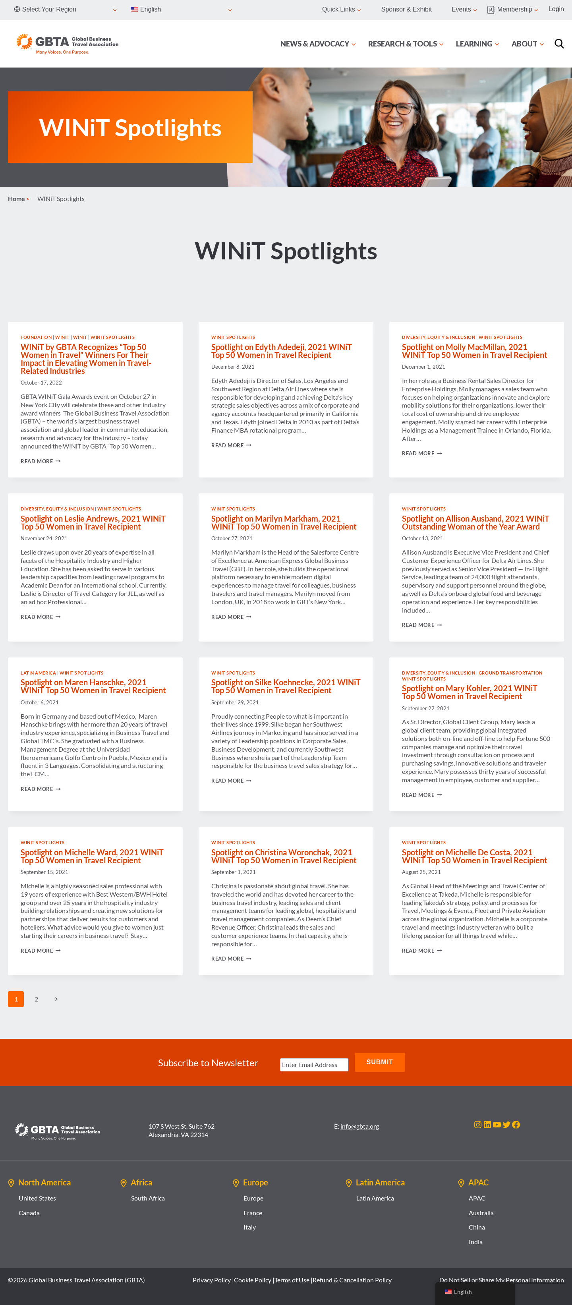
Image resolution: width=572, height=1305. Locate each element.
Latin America (38, 672)
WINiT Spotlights (113, 337)
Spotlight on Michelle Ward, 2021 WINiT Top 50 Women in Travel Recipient (92, 856)
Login (556, 9)
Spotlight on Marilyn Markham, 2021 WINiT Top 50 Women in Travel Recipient (284, 522)
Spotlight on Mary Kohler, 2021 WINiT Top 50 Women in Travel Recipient (469, 692)
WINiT (62, 337)
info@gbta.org (359, 1125)
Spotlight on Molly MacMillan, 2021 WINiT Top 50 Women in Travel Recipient (474, 351)
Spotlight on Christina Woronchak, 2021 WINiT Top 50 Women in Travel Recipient (284, 856)
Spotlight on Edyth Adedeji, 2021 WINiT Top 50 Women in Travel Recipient (281, 351)
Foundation (36, 337)
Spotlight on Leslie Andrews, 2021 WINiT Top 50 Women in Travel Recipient (93, 522)
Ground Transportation (511, 672)
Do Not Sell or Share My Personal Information (501, 1278)
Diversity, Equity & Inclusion (438, 337)
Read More (41, 461)
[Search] (559, 43)
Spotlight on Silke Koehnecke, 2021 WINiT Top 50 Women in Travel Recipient (286, 686)
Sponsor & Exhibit (406, 9)
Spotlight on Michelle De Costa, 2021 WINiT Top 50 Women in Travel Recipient (474, 856)
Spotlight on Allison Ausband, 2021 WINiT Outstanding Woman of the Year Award (475, 522)
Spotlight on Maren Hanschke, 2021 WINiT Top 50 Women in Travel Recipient (93, 686)
